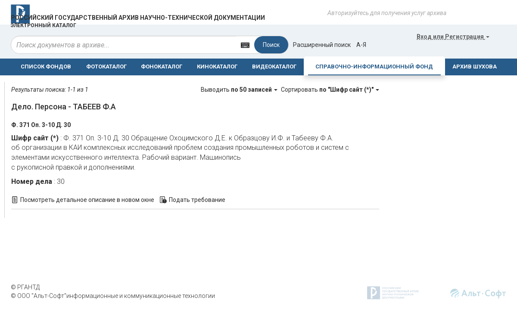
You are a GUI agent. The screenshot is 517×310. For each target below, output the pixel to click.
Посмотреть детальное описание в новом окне (87, 199)
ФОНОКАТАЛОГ (161, 66)
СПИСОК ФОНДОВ (46, 66)
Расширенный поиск (322, 44)
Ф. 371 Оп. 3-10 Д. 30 (41, 124)
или (453, 36)
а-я (361, 44)
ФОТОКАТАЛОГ (106, 66)
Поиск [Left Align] (271, 44)
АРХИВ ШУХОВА (474, 66)
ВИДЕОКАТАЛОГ (274, 66)
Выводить (240, 89)
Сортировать (330, 89)
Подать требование (197, 199)
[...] (123, 44)
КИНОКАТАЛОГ (217, 66)
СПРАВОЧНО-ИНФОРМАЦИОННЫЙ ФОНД (374, 66)
